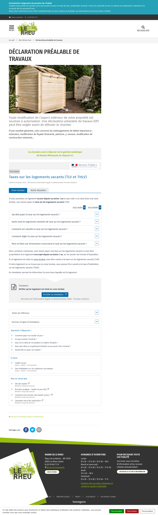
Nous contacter (16, 17)
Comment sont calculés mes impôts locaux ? (34, 395)
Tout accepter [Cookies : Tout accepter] (116, 511)
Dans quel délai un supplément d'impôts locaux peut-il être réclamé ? (43, 346)
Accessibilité (90, 497)
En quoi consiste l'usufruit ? (26, 339)
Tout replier (79, 207)
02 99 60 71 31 (31, 17)
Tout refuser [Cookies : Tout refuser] (132, 511)
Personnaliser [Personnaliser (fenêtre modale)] (147, 511)
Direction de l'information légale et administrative (26, 417)
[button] (55, 214)
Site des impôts (22, 384)
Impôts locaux (20, 363)
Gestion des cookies (108, 497)
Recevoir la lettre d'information (132, 472)
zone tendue (39, 259)
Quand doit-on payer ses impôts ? (28, 350)
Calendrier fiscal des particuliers (29, 401)
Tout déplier (94, 207)
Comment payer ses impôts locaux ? (29, 336)
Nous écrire (52, 472)
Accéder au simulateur (55, 294)
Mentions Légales (63, 497)
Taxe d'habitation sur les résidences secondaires (34, 369)
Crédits (78, 497)
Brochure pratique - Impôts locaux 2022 (32, 389)
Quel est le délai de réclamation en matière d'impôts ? (36, 343)
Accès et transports (55, 467)
